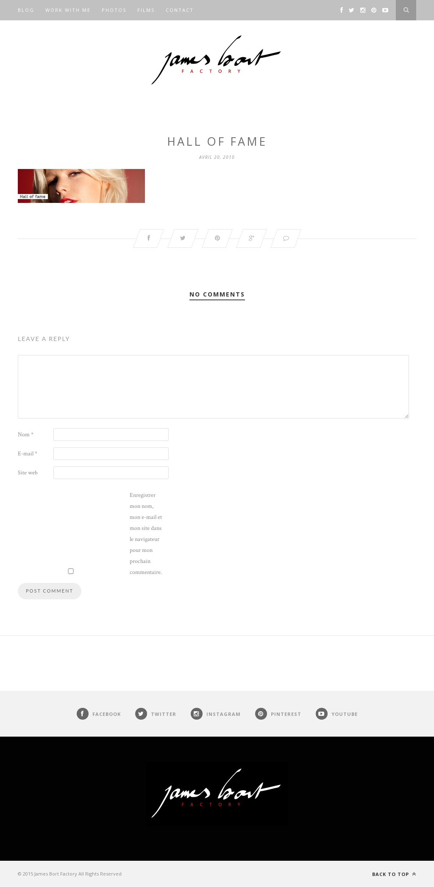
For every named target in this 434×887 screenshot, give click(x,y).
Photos (114, 10)
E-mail (27, 453)
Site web (28, 473)
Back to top (394, 874)
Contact (180, 10)
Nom (25, 434)
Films (146, 10)
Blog (26, 10)
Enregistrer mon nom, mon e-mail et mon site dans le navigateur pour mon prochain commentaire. (146, 533)
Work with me (68, 10)
